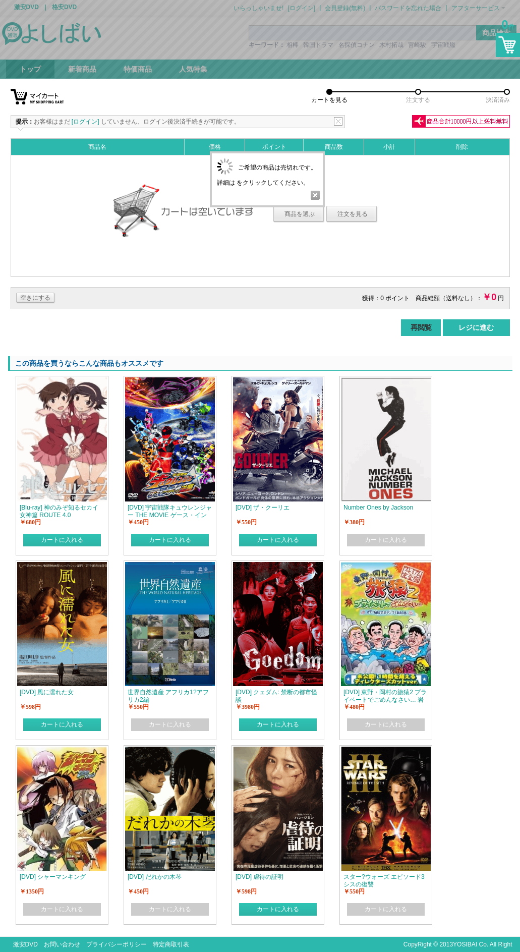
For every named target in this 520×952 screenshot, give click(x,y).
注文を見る (352, 213)
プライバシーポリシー (116, 944)
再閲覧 (421, 327)
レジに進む (476, 327)
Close (315, 195)
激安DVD (25, 944)
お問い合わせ (62, 944)
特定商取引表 (171, 944)
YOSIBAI (465, 944)
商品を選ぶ (299, 213)
